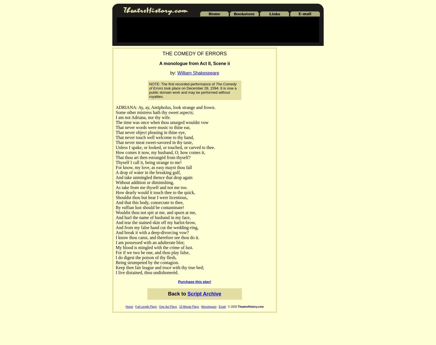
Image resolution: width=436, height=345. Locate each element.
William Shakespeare (198, 73)
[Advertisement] (218, 29)
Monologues (208, 306)
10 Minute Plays (189, 306)
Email (222, 306)
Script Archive (204, 294)
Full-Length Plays (146, 306)
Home (129, 306)
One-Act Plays (168, 306)
